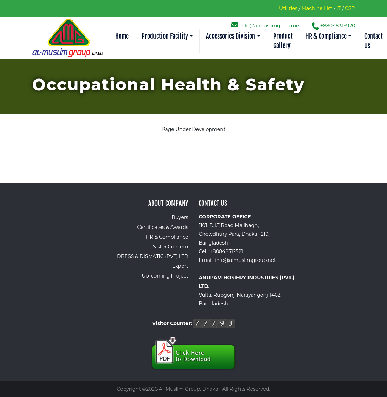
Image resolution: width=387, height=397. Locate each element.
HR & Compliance (167, 237)
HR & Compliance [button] (326, 36)
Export (180, 266)
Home (122, 36)
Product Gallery (283, 40)
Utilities (288, 8)
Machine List (317, 8)
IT (339, 8)
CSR (350, 8)
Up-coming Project (165, 276)
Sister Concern (170, 246)
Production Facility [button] (165, 36)
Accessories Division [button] (230, 36)
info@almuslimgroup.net (266, 26)
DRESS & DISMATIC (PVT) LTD (152, 256)
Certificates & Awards (162, 227)
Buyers (179, 217)
